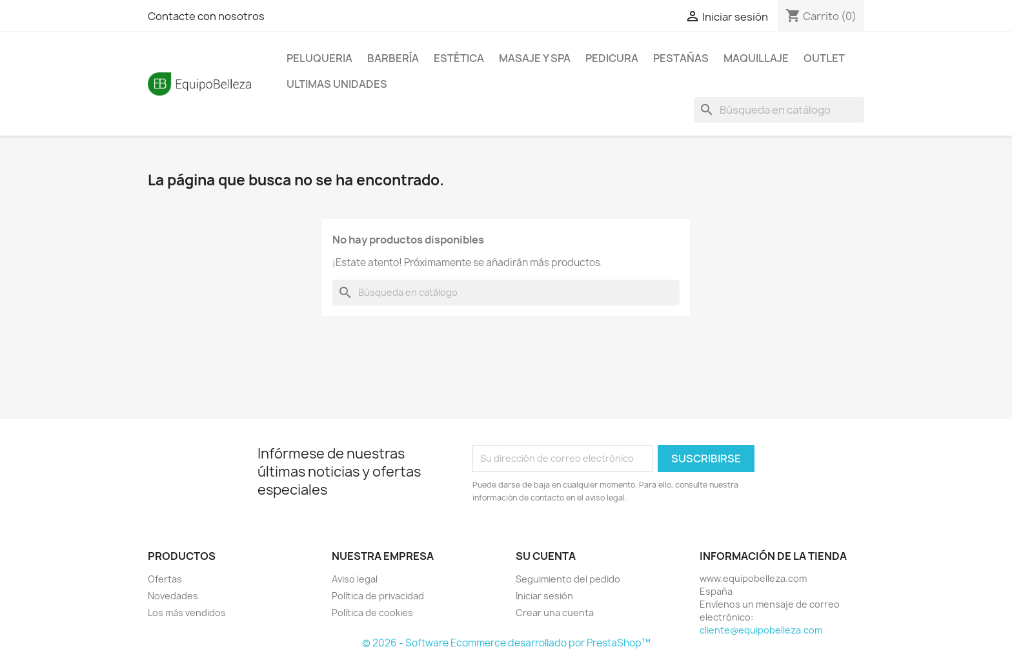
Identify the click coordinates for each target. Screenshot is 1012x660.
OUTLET (824, 58)
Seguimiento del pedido (568, 579)
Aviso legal (355, 579)
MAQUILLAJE (756, 58)
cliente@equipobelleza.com (761, 630)
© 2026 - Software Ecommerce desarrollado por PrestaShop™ (506, 643)
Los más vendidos (187, 612)
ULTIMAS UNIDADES (337, 84)
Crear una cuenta (555, 612)
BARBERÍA (393, 58)
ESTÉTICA (459, 58)
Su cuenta (546, 556)
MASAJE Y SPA (535, 58)
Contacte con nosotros (206, 16)
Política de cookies (372, 612)
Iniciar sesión (544, 596)
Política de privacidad (378, 596)
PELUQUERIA (319, 58)
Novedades (173, 596)
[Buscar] (779, 110)
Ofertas (165, 579)
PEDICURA (611, 58)
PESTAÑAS (681, 58)
